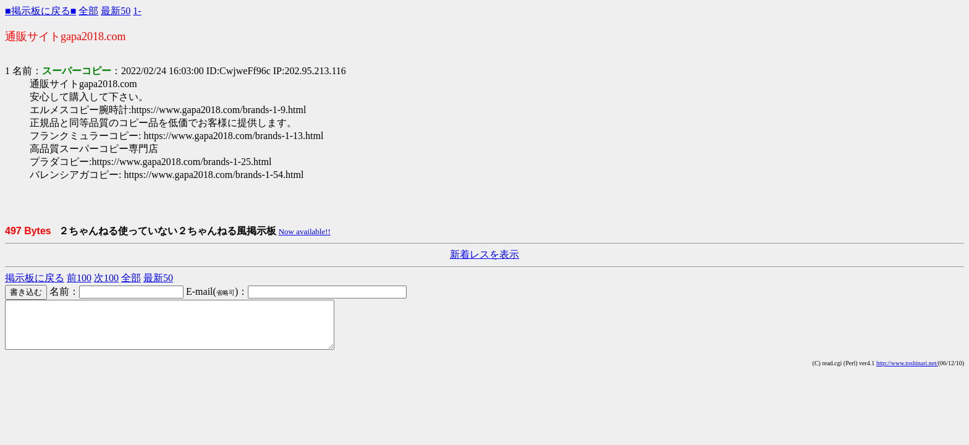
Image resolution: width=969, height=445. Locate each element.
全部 (88, 11)
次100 (106, 278)
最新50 (115, 11)
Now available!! (305, 231)
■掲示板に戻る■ (40, 11)
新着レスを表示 (484, 254)
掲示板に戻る (34, 278)
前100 (79, 278)
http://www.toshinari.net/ (907, 372)
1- (137, 11)
